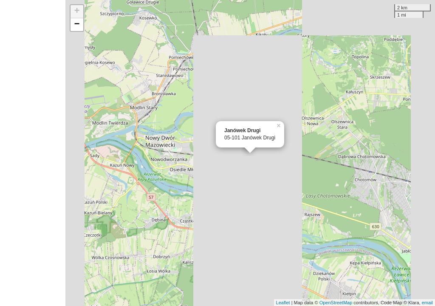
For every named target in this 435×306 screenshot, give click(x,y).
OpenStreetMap (336, 302)
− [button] (77, 24)
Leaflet (283, 302)
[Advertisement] (32, 153)
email (427, 302)
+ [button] (77, 11)
